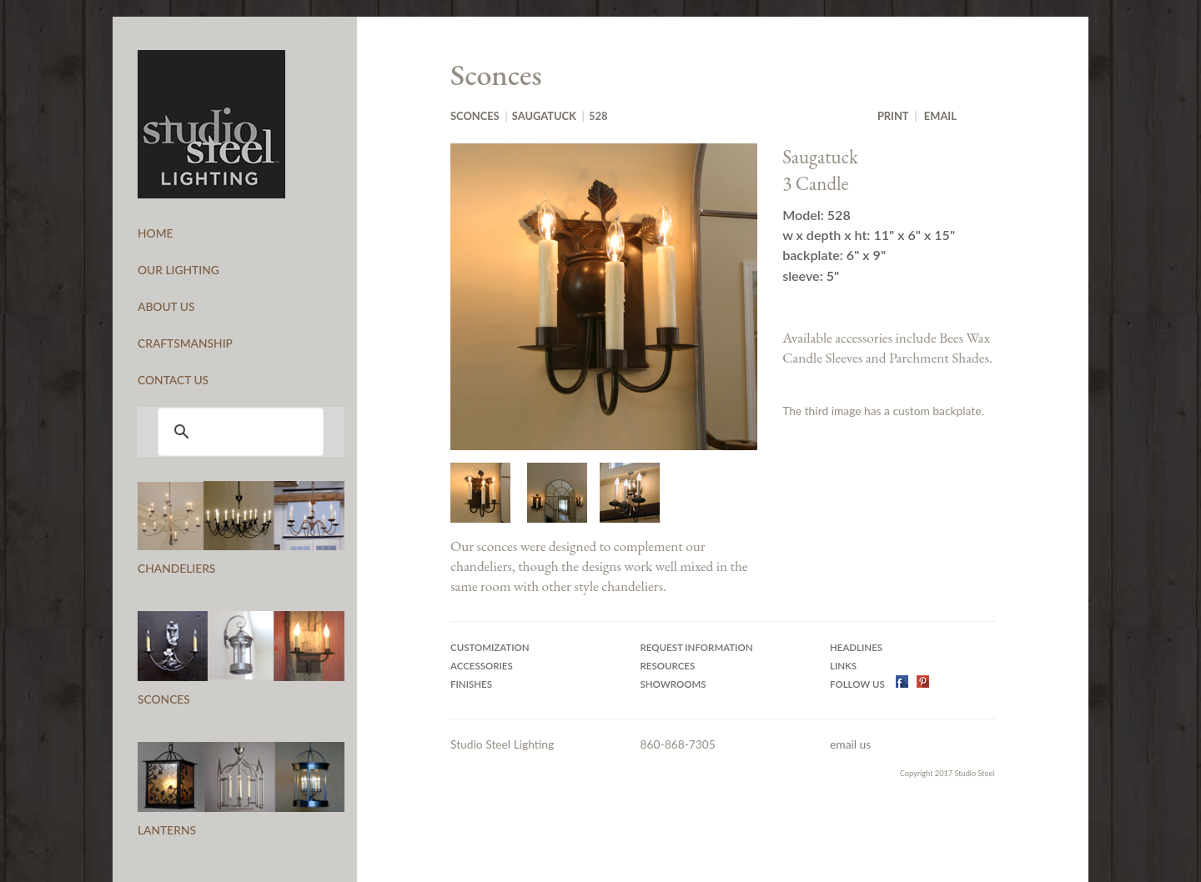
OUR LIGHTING (178, 270)
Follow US (858, 684)
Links (843, 665)
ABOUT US (166, 306)
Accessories (481, 665)
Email (940, 116)
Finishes (471, 684)
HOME (155, 233)
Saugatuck (544, 116)
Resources (668, 665)
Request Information (697, 647)
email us (850, 744)
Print (893, 116)
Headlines (856, 647)
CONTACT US (173, 380)
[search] (238, 432)
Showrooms (673, 684)
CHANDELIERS (176, 568)
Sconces (475, 116)
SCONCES (164, 699)
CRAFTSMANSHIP (185, 343)
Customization (490, 647)
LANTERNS (167, 830)
